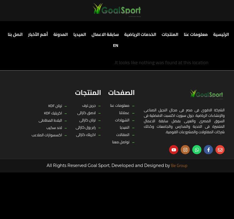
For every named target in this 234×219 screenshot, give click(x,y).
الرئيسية (221, 34)
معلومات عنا (196, 34)
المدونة (60, 34)
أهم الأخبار (38, 34)
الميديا (79, 34)
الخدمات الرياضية (140, 34)
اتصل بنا (15, 34)
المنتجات (170, 34)
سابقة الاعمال (105, 34)
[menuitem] (115, 45)
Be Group (179, 165)
